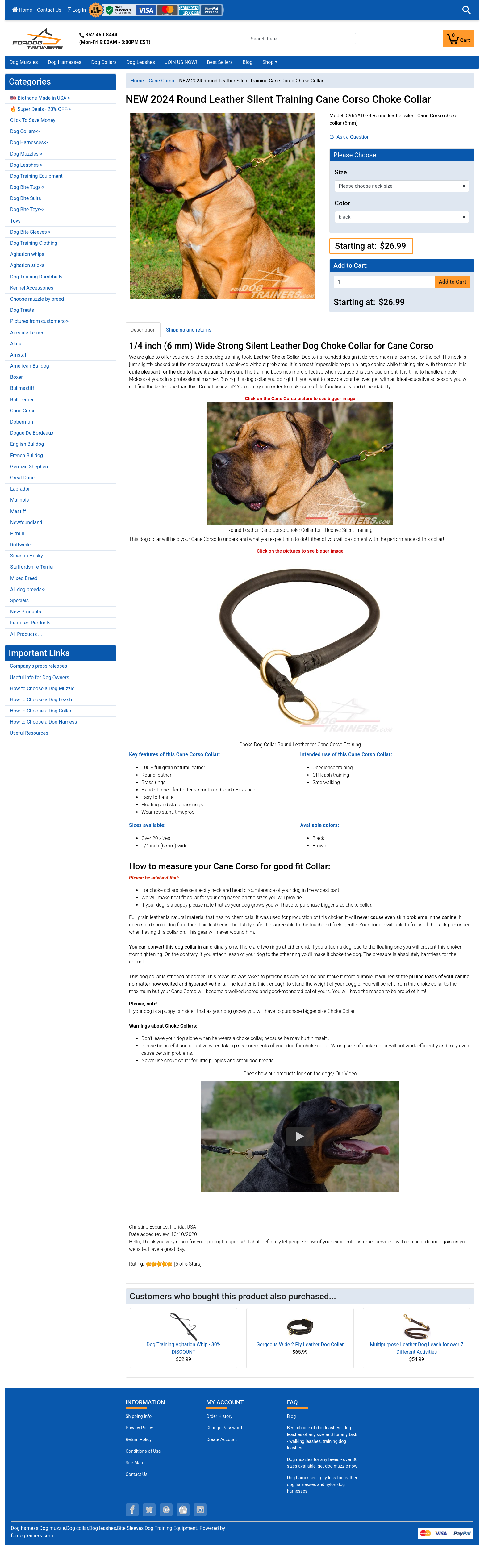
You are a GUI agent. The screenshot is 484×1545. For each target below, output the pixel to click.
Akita (15, 344)
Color (342, 203)
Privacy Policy (139, 1427)
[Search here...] (301, 38)
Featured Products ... (33, 623)
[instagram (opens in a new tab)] (200, 1510)
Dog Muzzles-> (26, 154)
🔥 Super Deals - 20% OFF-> (40, 109)
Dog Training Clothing (33, 243)
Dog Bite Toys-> (27, 209)
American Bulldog (29, 366)
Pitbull (17, 534)
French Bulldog (26, 455)
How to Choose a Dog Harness (43, 722)
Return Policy (139, 1439)
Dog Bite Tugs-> (27, 187)
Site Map (134, 1462)
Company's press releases (38, 666)
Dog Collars (104, 62)
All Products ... (26, 634)
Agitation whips (27, 254)
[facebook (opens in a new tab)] (132, 1510)
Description (143, 330)
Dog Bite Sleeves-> (30, 232)
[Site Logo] (38, 38)
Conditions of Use (143, 1451)
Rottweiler (21, 545)
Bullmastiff (22, 388)
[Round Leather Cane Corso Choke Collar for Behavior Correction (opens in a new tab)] (300, 463)
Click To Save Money (32, 120)
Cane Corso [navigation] (161, 81)
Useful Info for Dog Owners (39, 677)
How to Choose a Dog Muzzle (42, 688)
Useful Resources (29, 733)
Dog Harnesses (64, 62)
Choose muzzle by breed (37, 299)
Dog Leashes (141, 62)
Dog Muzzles (24, 62)
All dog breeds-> (28, 589)
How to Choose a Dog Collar (41, 711)
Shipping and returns (188, 330)
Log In (76, 10)
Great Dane (22, 478)
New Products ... (28, 612)
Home (22, 10)
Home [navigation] (137, 81)
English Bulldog (27, 444)
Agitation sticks (27, 265)
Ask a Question (349, 137)
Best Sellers (220, 62)
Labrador (20, 489)
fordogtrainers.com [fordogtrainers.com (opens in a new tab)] (32, 1536)
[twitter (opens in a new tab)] (149, 1510)
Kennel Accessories (31, 288)
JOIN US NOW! (181, 62)
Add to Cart (452, 282)
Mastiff (18, 511)
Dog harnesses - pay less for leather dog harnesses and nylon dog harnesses (322, 1484)
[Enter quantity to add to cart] (384, 282)
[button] (466, 10)
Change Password (224, 1427)
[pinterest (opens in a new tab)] (166, 1510)
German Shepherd (30, 467)
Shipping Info (139, 1416)
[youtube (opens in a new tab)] (183, 1510)
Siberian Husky (26, 556)
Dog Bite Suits (25, 198)
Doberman (21, 422)
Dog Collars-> (25, 131)
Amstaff (19, 355)
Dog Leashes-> (26, 165)
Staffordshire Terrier (32, 567)
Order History (219, 1416)
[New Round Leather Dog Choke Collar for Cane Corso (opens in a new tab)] (300, 647)
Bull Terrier (22, 400)
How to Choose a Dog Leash (41, 700)
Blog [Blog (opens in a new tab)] (247, 62)
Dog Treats (22, 310)
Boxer (16, 377)
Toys (15, 221)
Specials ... (22, 600)
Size (341, 172)
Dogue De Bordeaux (31, 433)
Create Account (221, 1439)
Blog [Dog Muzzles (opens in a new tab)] (291, 1416)
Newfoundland (26, 522)
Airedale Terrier (27, 333)
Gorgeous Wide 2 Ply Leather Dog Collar (300, 1344)
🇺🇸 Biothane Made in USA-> (40, 98)
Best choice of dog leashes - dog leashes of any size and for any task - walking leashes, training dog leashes (322, 1438)
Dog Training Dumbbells (36, 277)
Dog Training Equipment (36, 176)
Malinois (19, 500)
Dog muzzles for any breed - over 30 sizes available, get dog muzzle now (322, 1463)
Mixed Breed (23, 578)
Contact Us (49, 10)
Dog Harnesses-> (29, 142)
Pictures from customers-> (39, 321)
